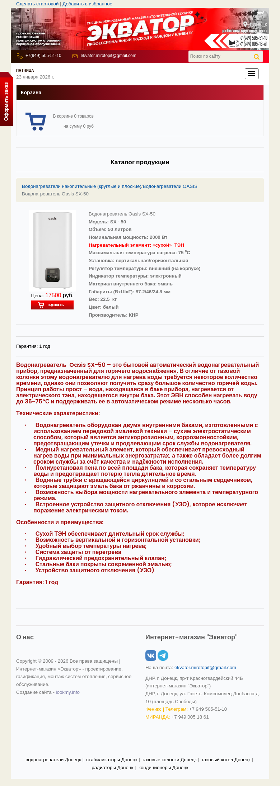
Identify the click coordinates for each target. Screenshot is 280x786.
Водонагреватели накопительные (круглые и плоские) (81, 186)
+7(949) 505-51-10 (43, 55)
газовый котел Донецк (226, 759)
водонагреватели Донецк (53, 759)
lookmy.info (68, 692)
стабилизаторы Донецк (111, 759)
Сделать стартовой (37, 3)
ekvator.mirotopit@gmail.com (108, 55)
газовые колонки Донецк (170, 759)
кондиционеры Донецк (163, 767)
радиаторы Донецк (112, 767)
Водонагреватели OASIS (170, 186)
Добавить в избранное (87, 3)
